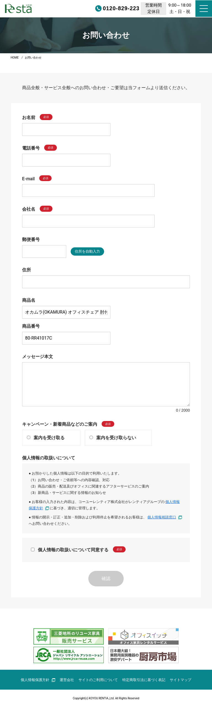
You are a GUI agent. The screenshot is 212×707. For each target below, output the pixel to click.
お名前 (28, 117)
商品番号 (31, 326)
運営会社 (67, 680)
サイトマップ (180, 680)
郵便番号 (31, 239)
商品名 (28, 300)
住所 (26, 269)
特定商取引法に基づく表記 (143, 680)
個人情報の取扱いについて (48, 457)
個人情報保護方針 (38, 680)
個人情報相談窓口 (164, 517)
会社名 (28, 209)
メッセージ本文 (37, 356)
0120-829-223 (103, 8)
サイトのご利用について (98, 680)
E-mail (28, 178)
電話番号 (31, 148)
